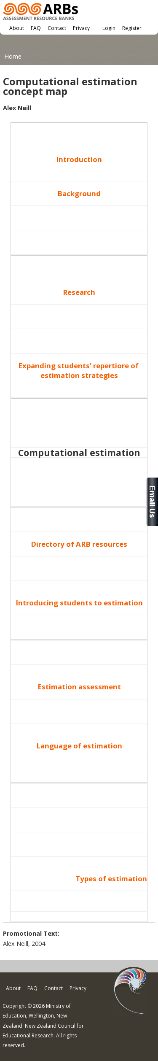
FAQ (36, 28)
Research (79, 292)
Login (108, 28)
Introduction (79, 159)
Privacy (81, 28)
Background (79, 193)
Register (132, 28)
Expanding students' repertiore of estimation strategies (79, 370)
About (16, 28)
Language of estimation (79, 746)
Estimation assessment (79, 686)
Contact (57, 28)
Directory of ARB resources (79, 544)
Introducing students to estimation (79, 602)
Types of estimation (111, 878)
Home (12, 56)
